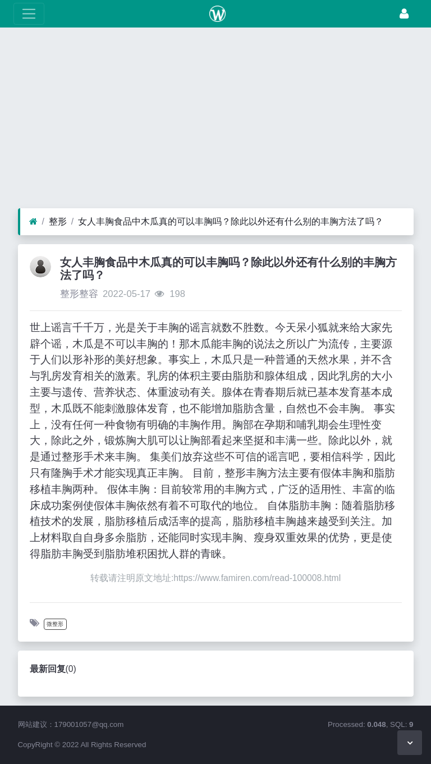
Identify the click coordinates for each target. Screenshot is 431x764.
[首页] (33, 221)
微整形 (55, 624)
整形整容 (79, 294)
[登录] (404, 13)
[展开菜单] (28, 14)
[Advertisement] (215, 120)
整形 (58, 221)
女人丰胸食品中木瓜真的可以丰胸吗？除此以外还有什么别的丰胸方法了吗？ (230, 221)
